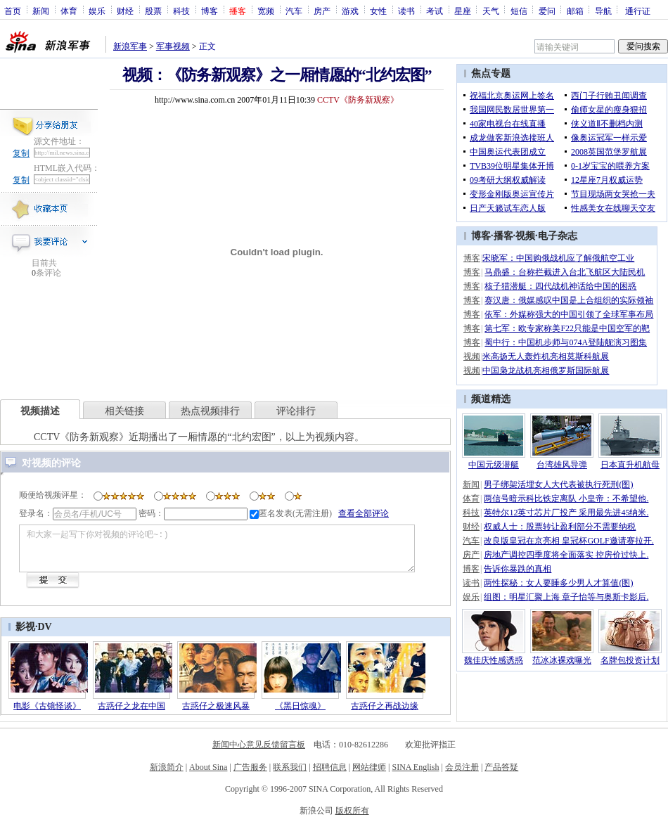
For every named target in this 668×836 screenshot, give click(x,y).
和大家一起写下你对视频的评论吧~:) (237, 553)
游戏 (350, 10)
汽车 (293, 10)
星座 (462, 10)
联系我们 (290, 775)
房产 (322, 10)
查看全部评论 (363, 513)
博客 (209, 10)
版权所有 (352, 819)
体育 (68, 10)
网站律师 (369, 775)
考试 (434, 10)
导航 (603, 10)
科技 (181, 10)
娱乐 (97, 10)
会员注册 (462, 775)
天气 (490, 10)
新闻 (40, 10)
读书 (406, 10)
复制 (21, 153)
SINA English (415, 775)
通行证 (637, 10)
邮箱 (575, 10)
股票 (153, 10)
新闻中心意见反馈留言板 (258, 753)
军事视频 (173, 46)
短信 (518, 10)
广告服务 (250, 775)
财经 (125, 10)
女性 (378, 10)
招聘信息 (330, 775)
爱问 (547, 10)
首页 (12, 10)
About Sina (208, 775)
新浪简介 (167, 775)
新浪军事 (130, 46)
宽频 (265, 10)
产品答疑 (501, 775)
